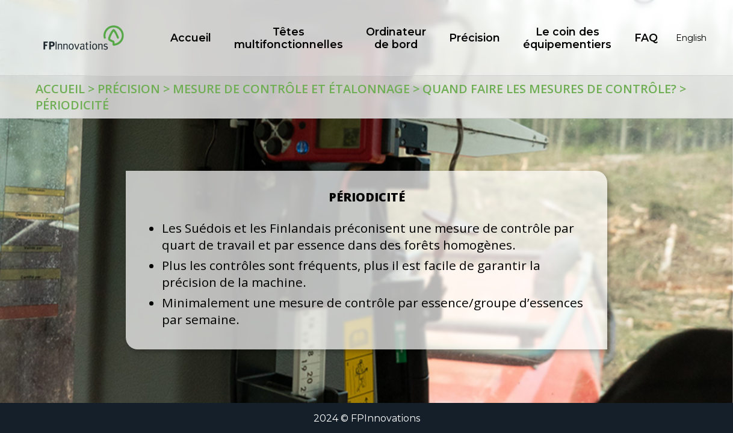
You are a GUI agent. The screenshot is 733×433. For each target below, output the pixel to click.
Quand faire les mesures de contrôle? (549, 89)
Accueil (60, 89)
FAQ (646, 37)
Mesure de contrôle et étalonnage (291, 89)
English (691, 37)
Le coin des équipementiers (567, 38)
